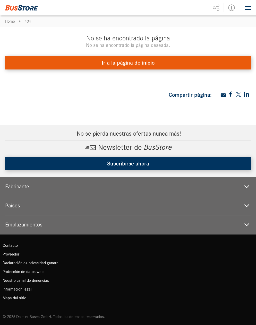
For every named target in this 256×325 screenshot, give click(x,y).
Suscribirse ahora (128, 163)
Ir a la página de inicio (128, 63)
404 (28, 21)
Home (10, 21)
